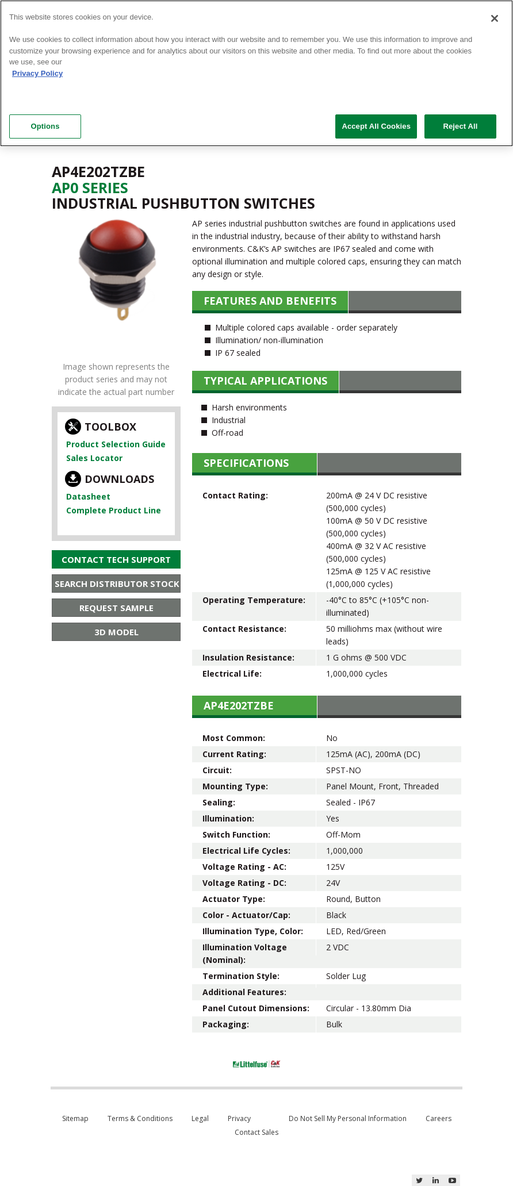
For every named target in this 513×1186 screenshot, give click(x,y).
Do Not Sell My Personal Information (348, 1118)
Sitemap (75, 1118)
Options (44, 126)
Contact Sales (256, 1132)
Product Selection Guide (116, 444)
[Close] (494, 18)
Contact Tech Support (116, 559)
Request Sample (116, 607)
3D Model (116, 632)
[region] (256, 73)
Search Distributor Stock (117, 583)
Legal (200, 1118)
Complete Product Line (113, 510)
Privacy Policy (37, 73)
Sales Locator (94, 457)
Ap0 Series (90, 187)
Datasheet (88, 496)
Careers (438, 1118)
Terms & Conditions (140, 1118)
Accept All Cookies (376, 126)
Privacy (239, 1118)
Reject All (460, 126)
